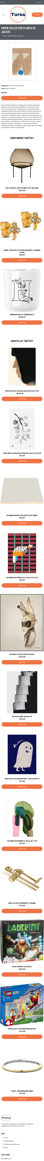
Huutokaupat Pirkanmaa (11, 1144)
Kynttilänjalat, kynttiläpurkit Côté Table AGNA (22, 188)
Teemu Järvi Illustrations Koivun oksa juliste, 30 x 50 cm (22, 453)
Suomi (4, 2)
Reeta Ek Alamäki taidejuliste (22, 716)
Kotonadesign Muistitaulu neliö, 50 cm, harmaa (22, 515)
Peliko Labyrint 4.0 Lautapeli (22, 967)
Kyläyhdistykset (9, 1141)
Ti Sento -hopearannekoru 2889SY (22, 1091)
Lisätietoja (22, 98)
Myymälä (37, 14)
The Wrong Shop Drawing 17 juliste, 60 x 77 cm (22, 841)
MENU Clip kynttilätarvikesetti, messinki (22, 903)
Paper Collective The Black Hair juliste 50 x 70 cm (22, 391)
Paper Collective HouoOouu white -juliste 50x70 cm (22, 779)
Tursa (6, 1138)
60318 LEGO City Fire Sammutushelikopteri (22, 1029)
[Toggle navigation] (3, 14)
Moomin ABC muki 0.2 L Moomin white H (22, 315)
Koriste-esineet (13, 86)
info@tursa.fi (39, 2)
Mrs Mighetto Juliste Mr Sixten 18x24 (22, 654)
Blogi (5, 1147)
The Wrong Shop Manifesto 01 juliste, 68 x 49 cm (22, 578)
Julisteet (21, 86)
